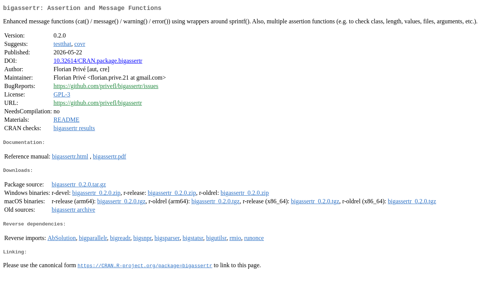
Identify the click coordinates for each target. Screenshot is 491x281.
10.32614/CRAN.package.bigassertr (97, 62)
